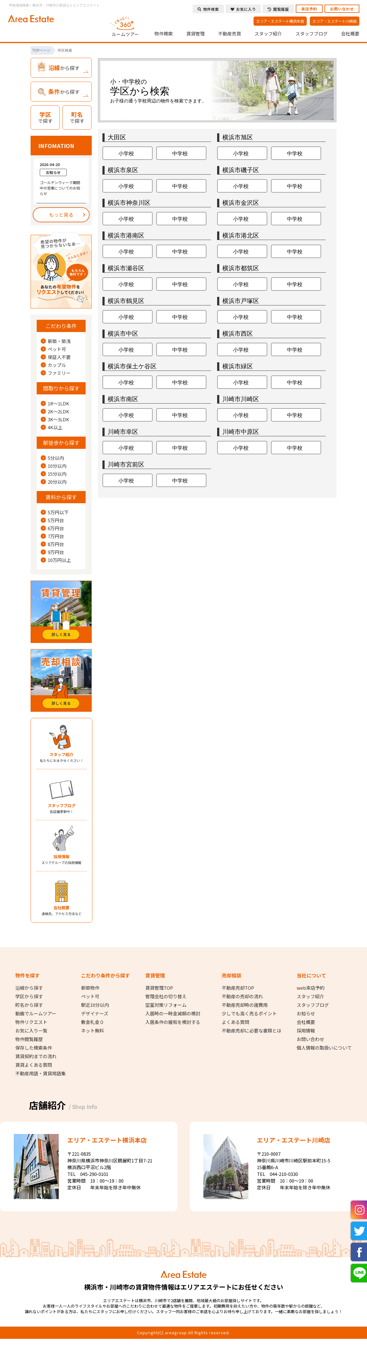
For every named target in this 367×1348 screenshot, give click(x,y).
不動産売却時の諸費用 (245, 1005)
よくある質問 (235, 1022)
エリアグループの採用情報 (61, 859)
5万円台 (56, 520)
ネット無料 (92, 1030)
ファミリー (59, 373)
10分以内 (57, 466)
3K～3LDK (58, 419)
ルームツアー (125, 25)
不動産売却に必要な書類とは (251, 1030)
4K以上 (55, 427)
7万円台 (56, 536)
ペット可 (57, 349)
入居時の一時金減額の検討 (172, 1013)
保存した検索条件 (33, 1048)
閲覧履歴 (278, 9)
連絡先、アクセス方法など (61, 910)
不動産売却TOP (238, 988)
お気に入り (243, 9)
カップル (57, 365)
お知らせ (306, 1013)
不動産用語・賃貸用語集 (40, 1073)
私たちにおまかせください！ (61, 757)
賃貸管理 (195, 33)
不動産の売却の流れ (242, 996)
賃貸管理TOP (159, 988)
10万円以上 (59, 560)
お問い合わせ (342, 8)
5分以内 (56, 458)
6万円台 (56, 528)
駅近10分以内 (95, 1005)
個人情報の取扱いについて (324, 1048)
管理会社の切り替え (166, 996)
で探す (45, 117)
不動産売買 (229, 33)
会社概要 (350, 33)
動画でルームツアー (35, 1013)
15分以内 (57, 474)
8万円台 (56, 544)
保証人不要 (59, 357)
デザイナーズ (94, 1013)
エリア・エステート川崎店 (335, 21)
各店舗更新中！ (61, 808)
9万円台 (56, 552)
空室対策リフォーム (166, 1005)
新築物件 (90, 988)
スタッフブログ (311, 33)
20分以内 (57, 482)
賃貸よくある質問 (33, 1065)
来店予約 (309, 8)
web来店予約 (310, 988)
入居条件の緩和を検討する (172, 1022)
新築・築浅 (59, 341)
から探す (64, 67)
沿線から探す (29, 988)
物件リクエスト (31, 1022)
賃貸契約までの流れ (36, 1056)
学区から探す (29, 996)
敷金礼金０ (92, 1022)
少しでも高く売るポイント (249, 1013)
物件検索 (163, 33)
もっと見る (61, 214)
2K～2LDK (58, 411)
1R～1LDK (58, 403)
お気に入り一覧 (31, 1030)
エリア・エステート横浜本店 (280, 21)
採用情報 (306, 1030)
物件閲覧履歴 (29, 1039)
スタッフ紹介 (268, 33)
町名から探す (29, 1005)
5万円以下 (58, 512)
